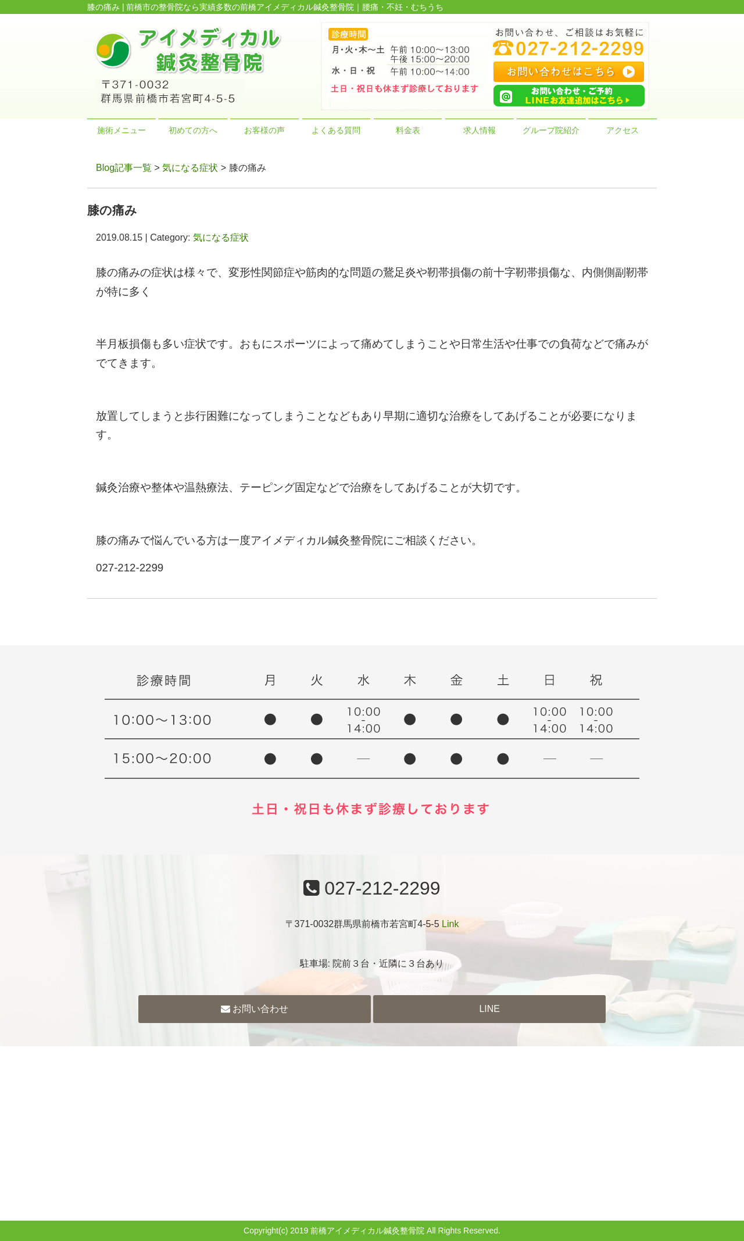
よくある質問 (336, 130)
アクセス (622, 130)
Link (450, 924)
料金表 (408, 130)
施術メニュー (121, 130)
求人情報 (479, 130)
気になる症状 (190, 168)
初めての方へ (193, 130)
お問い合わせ (254, 1009)
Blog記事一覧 (124, 168)
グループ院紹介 (551, 130)
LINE (489, 1009)
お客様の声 (264, 130)
